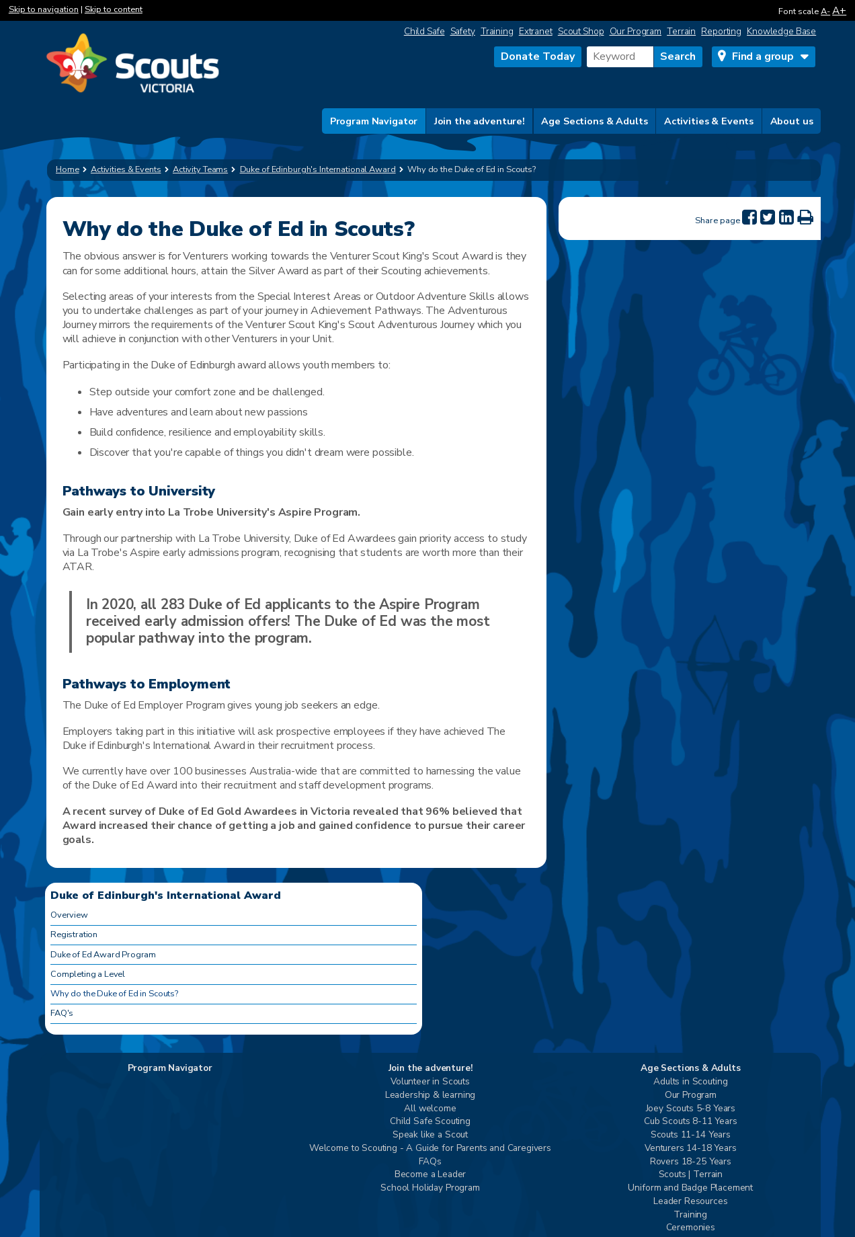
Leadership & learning (430, 1095)
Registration (73, 934)
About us (791, 121)
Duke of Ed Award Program (103, 955)
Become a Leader (430, 1175)
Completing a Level (87, 974)
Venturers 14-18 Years (691, 1149)
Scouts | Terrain (691, 1175)
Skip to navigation (44, 9)
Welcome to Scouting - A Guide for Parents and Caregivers (430, 1149)
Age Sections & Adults (594, 121)
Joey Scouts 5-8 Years (691, 1109)
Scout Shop (581, 31)
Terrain (681, 31)
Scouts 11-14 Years (691, 1135)
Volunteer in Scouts (430, 1082)
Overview (69, 915)
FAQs (430, 1162)
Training (497, 31)
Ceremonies (690, 1228)
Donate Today (538, 56)
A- (825, 11)
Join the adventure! (479, 121)
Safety (462, 31)
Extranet (536, 31)
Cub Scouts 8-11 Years (690, 1122)
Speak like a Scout (430, 1135)
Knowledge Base (781, 31)
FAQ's (61, 1013)
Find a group (763, 56)
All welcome (430, 1109)
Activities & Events (709, 121)
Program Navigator (374, 121)
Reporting (721, 31)
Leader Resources (690, 1202)
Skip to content (113, 9)
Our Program (636, 31)
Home (67, 169)
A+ (839, 10)
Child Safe (424, 31)
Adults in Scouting (690, 1082)
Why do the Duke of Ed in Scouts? (114, 994)
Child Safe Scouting (430, 1122)
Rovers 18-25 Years (690, 1162)
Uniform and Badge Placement (690, 1188)
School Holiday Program (429, 1188)
